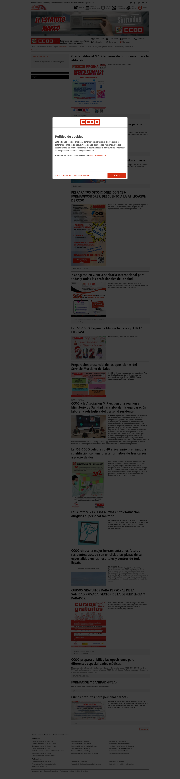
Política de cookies (97, 155)
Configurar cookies (82, 175)
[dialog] (90, 148)
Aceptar (117, 175)
